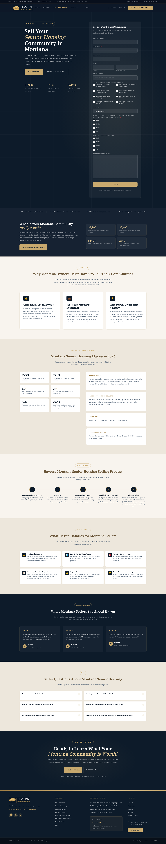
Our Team (131, 812)
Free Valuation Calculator (63, 815)
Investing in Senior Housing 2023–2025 (102, 808)
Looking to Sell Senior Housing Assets (102, 85)
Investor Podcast (133, 1)
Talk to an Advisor (141, 8)
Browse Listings (48, 8)
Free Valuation (118, 8)
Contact (145, 840)
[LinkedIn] (11, 815)
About (93, 8)
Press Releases (60, 821)
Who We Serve (60, 802)
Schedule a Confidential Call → (56, 71)
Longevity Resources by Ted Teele (101, 812)
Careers (130, 808)
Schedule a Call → (92, 769)
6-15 (97, 120)
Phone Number (98, 73)
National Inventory (61, 805)
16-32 (98, 124)
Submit (115, 184)
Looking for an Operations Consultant (127, 91)
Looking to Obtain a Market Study (104, 102)
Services (81, 8)
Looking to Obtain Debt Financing (103, 97)
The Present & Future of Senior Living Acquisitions (106, 802)
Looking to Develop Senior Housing (127, 97)
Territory (97, 107)
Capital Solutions (60, 812)
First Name (97, 46)
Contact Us (131, 805)
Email (95, 71)
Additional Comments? (101, 153)
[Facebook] (16, 815)
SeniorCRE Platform (151, 1)
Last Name (97, 55)
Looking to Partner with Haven (126, 102)
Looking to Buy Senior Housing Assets (103, 91)
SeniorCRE (153, 840)
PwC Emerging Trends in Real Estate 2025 (103, 805)
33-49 (98, 128)
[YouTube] (20, 815)
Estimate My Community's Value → (33, 247)
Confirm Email (121, 71)
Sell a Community (66, 8)
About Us (130, 802)
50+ (97, 132)
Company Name (98, 38)
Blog (56, 824)
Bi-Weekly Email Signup (63, 818)
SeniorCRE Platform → (99, 822)
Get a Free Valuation (33, 71)
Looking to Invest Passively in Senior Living (128, 85)
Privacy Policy (137, 840)
